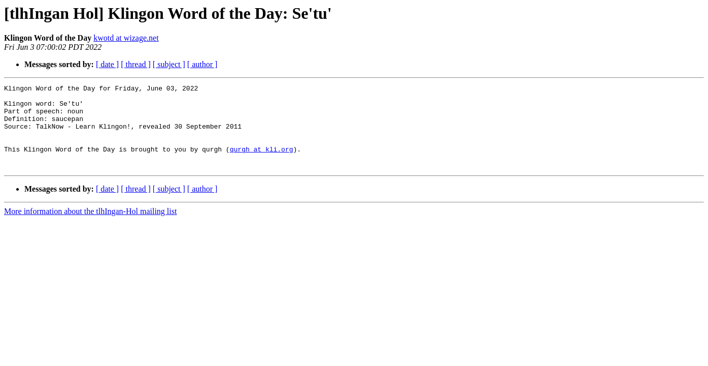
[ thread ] (136, 64)
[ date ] (107, 64)
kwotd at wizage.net (125, 38)
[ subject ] (169, 64)
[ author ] (202, 64)
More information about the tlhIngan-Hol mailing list (90, 228)
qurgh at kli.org (261, 162)
